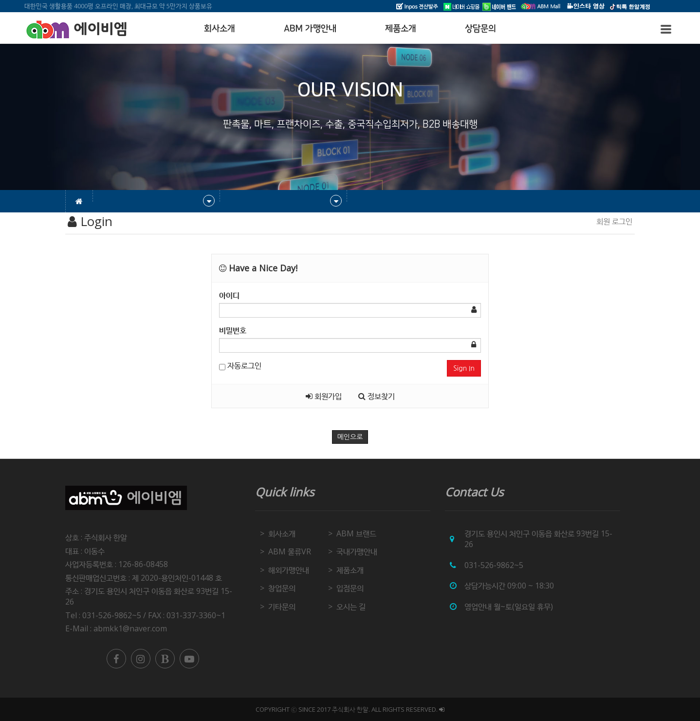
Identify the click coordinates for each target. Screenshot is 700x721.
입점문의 (350, 588)
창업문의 (281, 588)
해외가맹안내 (288, 570)
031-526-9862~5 (493, 565)
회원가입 (324, 396)
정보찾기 (376, 396)
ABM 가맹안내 (310, 29)
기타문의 (281, 606)
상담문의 (480, 29)
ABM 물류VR (289, 551)
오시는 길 (351, 606)
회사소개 (219, 29)
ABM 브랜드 (356, 533)
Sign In (464, 368)
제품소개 (400, 29)
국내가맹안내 (356, 551)
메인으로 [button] (350, 437)
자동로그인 (240, 365)
